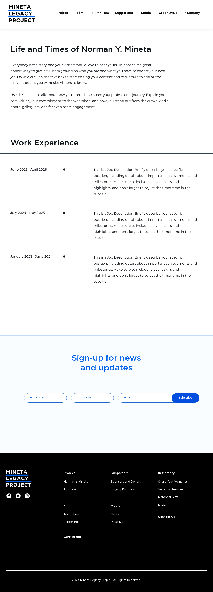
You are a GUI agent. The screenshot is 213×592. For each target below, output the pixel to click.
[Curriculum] (101, 13)
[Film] (81, 13)
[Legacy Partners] (127, 490)
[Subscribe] (185, 398)
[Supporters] (125, 13)
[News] (127, 514)
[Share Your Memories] (174, 482)
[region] (62, 13)
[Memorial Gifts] (174, 497)
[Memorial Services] (174, 490)
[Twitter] (18, 495)
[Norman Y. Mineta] (80, 482)
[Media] (147, 13)
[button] (80, 522)
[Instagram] (27, 495)
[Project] (64, 13)
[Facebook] (8, 495)
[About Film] (80, 514)
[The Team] (80, 490)
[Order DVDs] (168, 13)
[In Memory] (193, 13)
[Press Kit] (127, 522)
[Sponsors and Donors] (127, 482)
